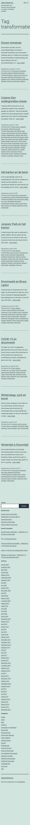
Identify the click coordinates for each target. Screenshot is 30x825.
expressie (12, 203)
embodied (4, 257)
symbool (9, 81)
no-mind (10, 145)
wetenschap (17, 322)
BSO (8, 253)
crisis (9, 312)
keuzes (24, 141)
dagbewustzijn (11, 135)
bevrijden (12, 133)
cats (10, 370)
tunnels (11, 153)
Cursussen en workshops (19, 71)
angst (23, 131)
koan (5, 143)
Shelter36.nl (7, 3)
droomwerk (4, 77)
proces (18, 149)
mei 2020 (4, 611)
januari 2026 (5, 564)
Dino (26, 253)
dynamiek (10, 77)
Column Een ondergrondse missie (17, 550)
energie (10, 139)
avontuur (3, 133)
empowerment (17, 77)
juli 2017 (3, 650)
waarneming (10, 322)
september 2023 (6, 577)
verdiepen (22, 81)
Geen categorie (16, 250)
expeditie (21, 139)
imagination (4, 259)
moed (25, 143)
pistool (14, 149)
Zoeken (3, 502)
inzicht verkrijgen (12, 428)
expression (13, 372)
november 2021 (6, 601)
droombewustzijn (5, 137)
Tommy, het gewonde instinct (10, 557)
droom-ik (25, 75)
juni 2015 (4, 691)
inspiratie (3, 79)
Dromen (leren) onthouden (9, 514)
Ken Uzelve (8, 316)
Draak (2, 255)
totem (25, 205)
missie (22, 143)
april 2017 (4, 655)
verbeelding (12, 265)
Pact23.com (8, 205)
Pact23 (22, 261)
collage (26, 199)
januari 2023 (5, 588)
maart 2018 (4, 634)
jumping (18, 372)
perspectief (25, 79)
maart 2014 (4, 702)
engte (16, 139)
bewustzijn (18, 133)
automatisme (10, 199)
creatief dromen (16, 474)
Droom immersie (11, 42)
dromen (20, 75)
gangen (8, 141)
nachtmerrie (4, 145)
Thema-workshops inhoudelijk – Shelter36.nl (14, 543)
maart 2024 (4, 572)
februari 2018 (5, 637)
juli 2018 (3, 629)
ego (6, 139)
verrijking (3, 322)
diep (22, 135)
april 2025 (4, 570)
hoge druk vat (14, 141)
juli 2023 (3, 583)
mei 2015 (4, 694)
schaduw (3, 151)
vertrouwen (10, 156)
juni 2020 (4, 608)
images (26, 426)
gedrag (25, 314)
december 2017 (6, 640)
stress (8, 151)
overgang (22, 147)
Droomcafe (4, 472)
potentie (3, 376)
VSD (2, 769)
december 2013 (6, 709)
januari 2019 (5, 627)
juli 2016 (3, 673)
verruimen (4, 156)
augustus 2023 (5, 580)
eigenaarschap (20, 255)
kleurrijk (23, 372)
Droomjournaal (5, 732)
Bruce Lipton (20, 310)
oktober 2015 (5, 681)
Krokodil (21, 259)
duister (26, 137)
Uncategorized (5, 764)
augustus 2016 (5, 671)
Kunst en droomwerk (20, 195)
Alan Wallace (17, 131)
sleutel (14, 320)
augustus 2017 (5, 647)
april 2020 (4, 614)
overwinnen (4, 149)
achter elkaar (10, 131)
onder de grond (9, 147)
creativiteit (22, 253)
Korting (3, 743)
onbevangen (16, 145)
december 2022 (6, 590)
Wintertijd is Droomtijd (14, 444)
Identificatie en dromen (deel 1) (10, 517)
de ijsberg (14, 312)
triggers (26, 320)
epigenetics (19, 314)
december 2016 (6, 663)
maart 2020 (4, 616)
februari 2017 (5, 658)
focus (23, 77)
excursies (3, 478)
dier (2, 201)
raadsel (22, 149)
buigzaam (24, 133)
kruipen (10, 143)
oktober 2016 (5, 668)
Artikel (3, 717)
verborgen (4, 378)
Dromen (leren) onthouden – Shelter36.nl (13, 532)
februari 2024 (5, 575)
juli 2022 (3, 593)
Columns (17, 127)
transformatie (15, 81)
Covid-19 (16, 253)
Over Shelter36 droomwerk (8, 197)
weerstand (16, 156)
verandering (17, 153)
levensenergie (15, 143)
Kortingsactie (5, 745)
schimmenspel (17, 263)
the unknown (13, 151)
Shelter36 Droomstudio (22, 197)
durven (3, 139)
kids (17, 259)
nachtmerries (9, 261)
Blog (13, 127)
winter (21, 156)
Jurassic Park (11, 259)
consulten (3, 135)
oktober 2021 (5, 603)
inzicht (8, 79)
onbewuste (23, 145)
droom (25, 135)
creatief (15, 75)
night (14, 374)
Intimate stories (6, 740)
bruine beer (21, 199)
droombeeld (11, 201)
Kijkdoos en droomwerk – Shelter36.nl (12, 555)
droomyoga (21, 137)
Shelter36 (3, 81)
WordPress (21, 782)
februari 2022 (5, 598)
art (7, 370)
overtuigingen (11, 318)
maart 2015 (4, 697)
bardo (7, 133)
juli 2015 (3, 689)
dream (13, 370)
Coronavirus (4, 312)
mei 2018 (4, 632)
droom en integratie (12, 426)
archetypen (10, 75)
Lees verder (21, 63)
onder (2, 147)
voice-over (4, 766)
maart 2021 (4, 606)
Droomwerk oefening (6, 73)
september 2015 (6, 684)
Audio (3, 720)
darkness (17, 135)
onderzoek (19, 79)
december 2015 (6, 678)
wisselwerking (11, 378)
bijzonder (9, 474)
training (20, 151)
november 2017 (6, 642)
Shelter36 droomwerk (18, 73)
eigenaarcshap (5, 372)
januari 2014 (5, 707)
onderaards (16, 147)
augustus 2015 (5, 686)
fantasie (23, 257)
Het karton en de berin (14, 172)
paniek (9, 149)
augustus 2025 (5, 567)
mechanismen (15, 316)
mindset (26, 259)
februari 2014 (5, 704)
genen (2, 316)
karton (25, 203)
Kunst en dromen (22, 424)
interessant (4, 428)
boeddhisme (13, 310)
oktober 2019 (5, 621)
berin (15, 199)
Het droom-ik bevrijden (8, 522)
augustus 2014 (5, 699)
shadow (8, 376)
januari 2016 (5, 676)
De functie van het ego (10, 546)
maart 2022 (4, 596)
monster (3, 261)
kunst (18, 428)
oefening (13, 79)
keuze (2, 205)
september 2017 (6, 645)
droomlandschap (5, 476)
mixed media (8, 374)
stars (17, 376)
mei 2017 (4, 652)
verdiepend (23, 153)
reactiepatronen (24, 318)
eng (13, 139)
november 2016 (6, 665)
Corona (11, 253)
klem (2, 143)
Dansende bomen (6, 519)
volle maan (19, 265)
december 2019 (6, 619)
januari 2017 (5, 660)
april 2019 (4, 624)
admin (3, 550)
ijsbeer (17, 203)
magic (2, 374)
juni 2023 (4, 585)
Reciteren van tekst (7, 756)
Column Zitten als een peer (9, 524)
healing (9, 478)
